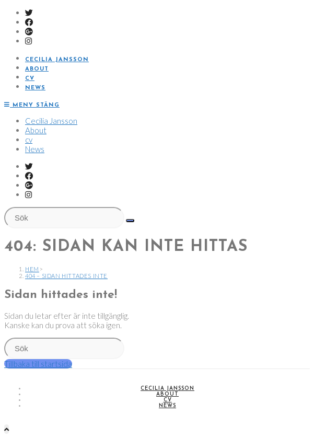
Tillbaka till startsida (38, 363)
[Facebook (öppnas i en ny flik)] (29, 22)
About (35, 130)
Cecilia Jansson (51, 120)
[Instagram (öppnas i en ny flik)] (28, 40)
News (34, 149)
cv (28, 139)
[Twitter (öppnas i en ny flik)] (29, 12)
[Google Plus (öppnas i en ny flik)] (29, 31)
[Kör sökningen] (130, 220)
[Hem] (32, 269)
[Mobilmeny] (32, 105)
